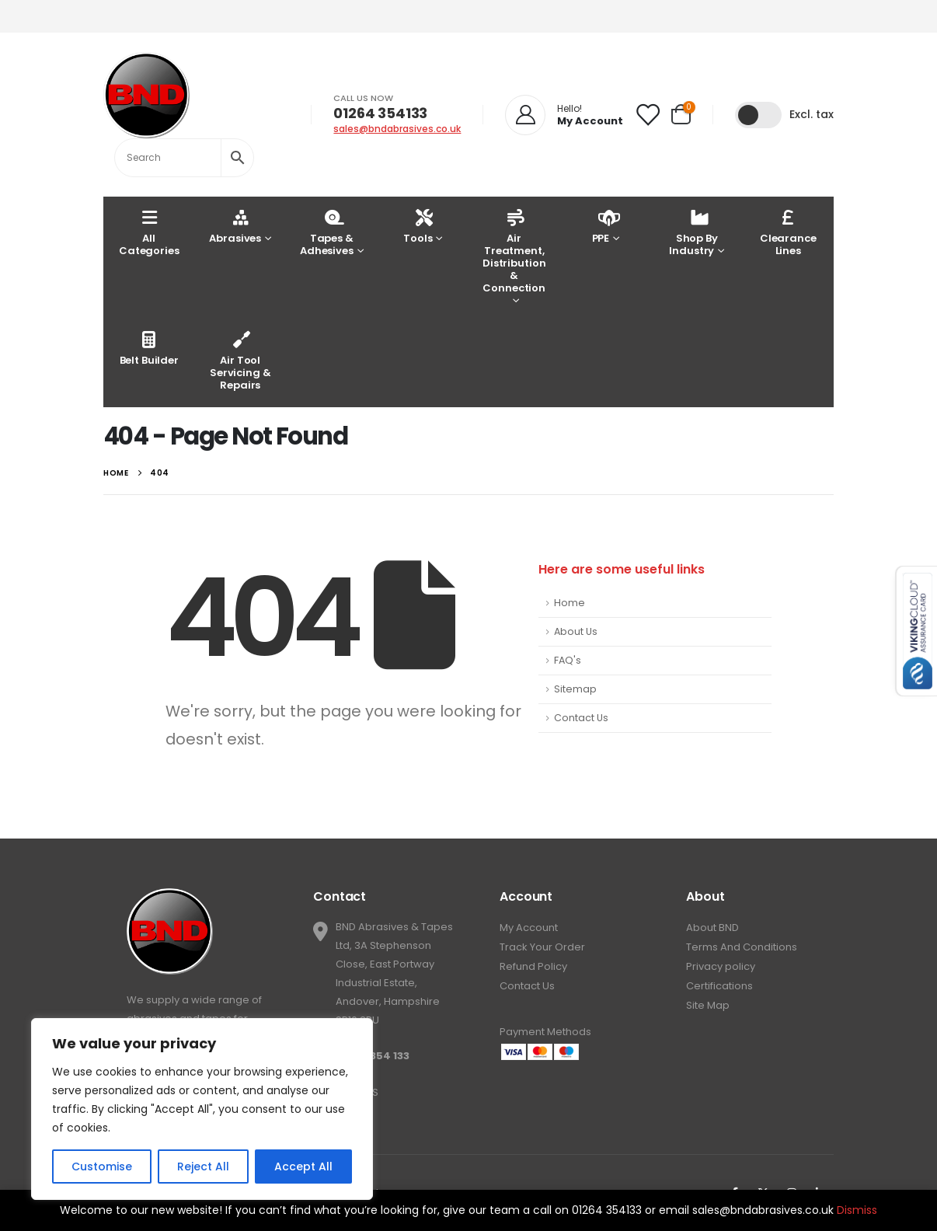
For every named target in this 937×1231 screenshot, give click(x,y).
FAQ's (567, 660)
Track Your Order (542, 947)
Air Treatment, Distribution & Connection (513, 250)
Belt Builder (149, 348)
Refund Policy (533, 966)
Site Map (708, 1005)
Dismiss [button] (857, 1210)
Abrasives (235, 226)
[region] (202, 1109)
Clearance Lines (788, 232)
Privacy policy (720, 966)
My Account (529, 927)
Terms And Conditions (741, 947)
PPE (602, 226)
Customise (101, 1166)
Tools (417, 226)
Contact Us (581, 717)
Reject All (203, 1166)
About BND (712, 927)
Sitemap (575, 689)
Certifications (719, 985)
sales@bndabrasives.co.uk (397, 128)
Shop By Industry (693, 232)
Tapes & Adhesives (327, 232)
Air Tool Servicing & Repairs (240, 360)
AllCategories (149, 232)
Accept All (303, 1166)
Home (569, 602)
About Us (575, 631)
